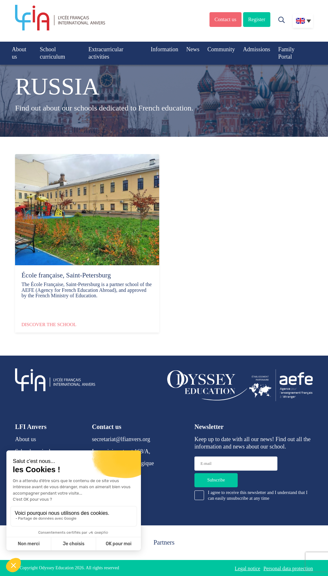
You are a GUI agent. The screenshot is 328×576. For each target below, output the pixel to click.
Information (164, 49)
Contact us (225, 19)
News (192, 49)
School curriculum (52, 53)
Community (221, 49)
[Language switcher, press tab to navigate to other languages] (303, 21)
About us (19, 53)
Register (256, 19)
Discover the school (48, 324)
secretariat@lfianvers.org (121, 439)
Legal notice (247, 568)
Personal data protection (288, 568)
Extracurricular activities (105, 53)
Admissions (256, 49)
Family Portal (286, 53)
